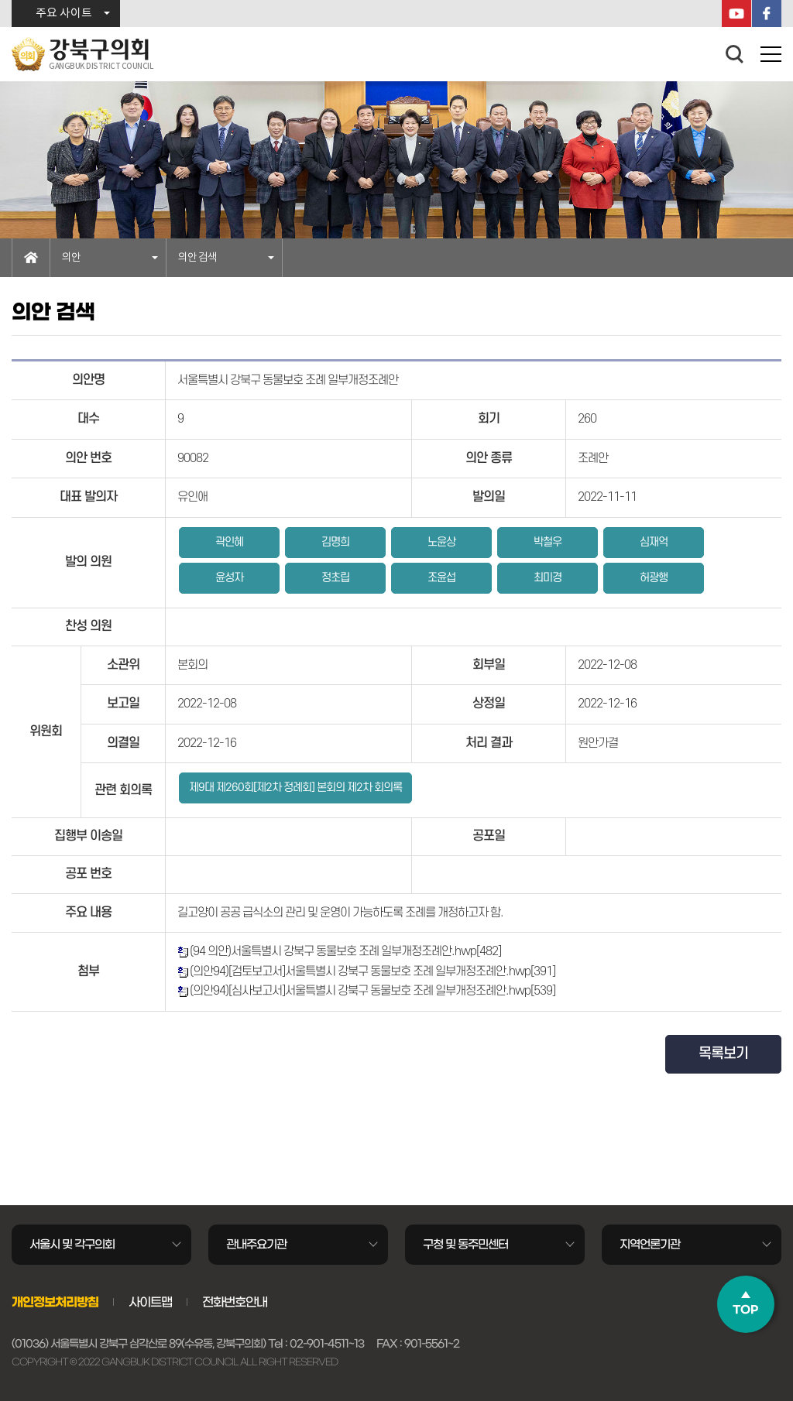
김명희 (335, 542)
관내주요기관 (256, 1244)
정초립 (335, 577)
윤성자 (229, 577)
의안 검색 (197, 258)
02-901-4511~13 (327, 1343)
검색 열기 (735, 54)
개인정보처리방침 (55, 1302)
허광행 (654, 577)
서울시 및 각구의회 (72, 1244)
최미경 (547, 577)
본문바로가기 (0, 0)
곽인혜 (229, 542)
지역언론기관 (650, 1244)
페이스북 (766, 13)
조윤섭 (441, 577)
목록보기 (723, 1054)
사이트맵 (150, 1302)
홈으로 (31, 257)
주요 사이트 (64, 13)
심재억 (654, 542)
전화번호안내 (234, 1302)
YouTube (736, 13)
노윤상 (441, 542)
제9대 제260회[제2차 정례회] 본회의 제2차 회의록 (295, 787)
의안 (71, 258)
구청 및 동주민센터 (465, 1244)
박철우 (547, 542)
